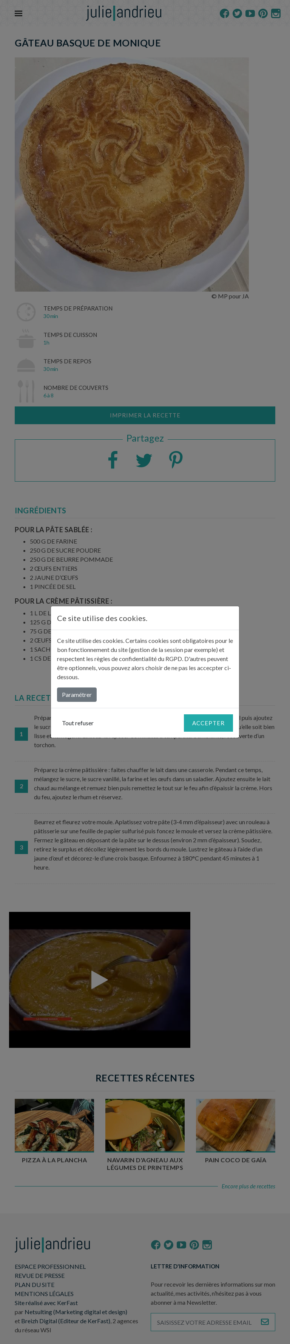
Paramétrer (77, 694)
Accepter (208, 723)
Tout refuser (78, 722)
